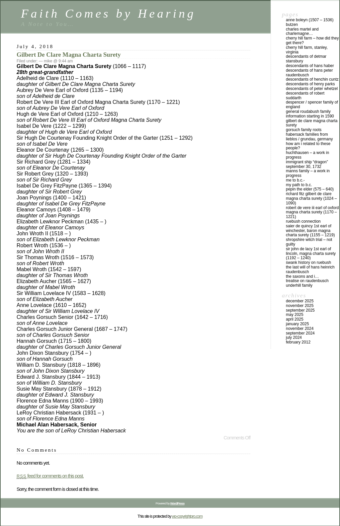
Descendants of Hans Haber (310, 65)
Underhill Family (299, 285)
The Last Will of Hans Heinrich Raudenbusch (310, 269)
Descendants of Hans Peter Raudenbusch (309, 72)
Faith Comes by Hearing (108, 13)
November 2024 (299, 328)
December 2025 (299, 301)
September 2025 (300, 310)
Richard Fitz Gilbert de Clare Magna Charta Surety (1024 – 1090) (311, 198)
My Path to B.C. (299, 185)
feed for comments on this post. (50, 476)
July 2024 (294, 337)
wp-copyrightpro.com (187, 516)
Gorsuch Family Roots (303, 129)
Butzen (292, 24)
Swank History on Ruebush (308, 262)
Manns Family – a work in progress (308, 173)
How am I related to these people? (308, 146)
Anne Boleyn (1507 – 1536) (309, 20)
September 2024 (300, 333)
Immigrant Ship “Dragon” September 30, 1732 (307, 164)
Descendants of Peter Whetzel (312, 88)
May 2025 (294, 314)
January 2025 (297, 324)
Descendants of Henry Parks (310, 84)
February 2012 (298, 342)
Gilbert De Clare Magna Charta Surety (69, 54)
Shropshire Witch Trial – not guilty (309, 242)
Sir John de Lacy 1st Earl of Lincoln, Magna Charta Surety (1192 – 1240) (311, 254)
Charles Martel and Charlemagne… (302, 31)
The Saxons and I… (302, 276)
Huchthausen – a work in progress (307, 155)
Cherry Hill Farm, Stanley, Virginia (307, 49)
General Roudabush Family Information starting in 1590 (310, 113)
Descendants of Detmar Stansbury (306, 58)
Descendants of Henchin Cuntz (312, 79)
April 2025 (294, 319)
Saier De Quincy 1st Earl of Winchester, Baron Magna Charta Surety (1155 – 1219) (310, 231)
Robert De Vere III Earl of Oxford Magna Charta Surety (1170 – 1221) (312, 212)
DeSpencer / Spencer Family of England (312, 104)
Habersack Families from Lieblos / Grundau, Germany (309, 136)
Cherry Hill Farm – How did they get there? (312, 40)
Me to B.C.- (295, 180)
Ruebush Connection (303, 221)
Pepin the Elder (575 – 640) (310, 189)
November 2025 (299, 305)
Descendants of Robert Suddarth (305, 95)
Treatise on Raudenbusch (307, 280)
